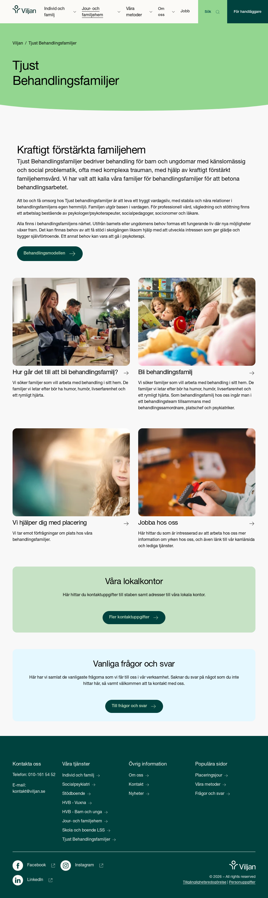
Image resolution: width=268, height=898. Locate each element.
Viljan (18, 44)
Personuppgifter (242, 882)
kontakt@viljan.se (29, 792)
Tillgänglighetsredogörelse (204, 882)
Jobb (185, 11)
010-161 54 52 (41, 775)
